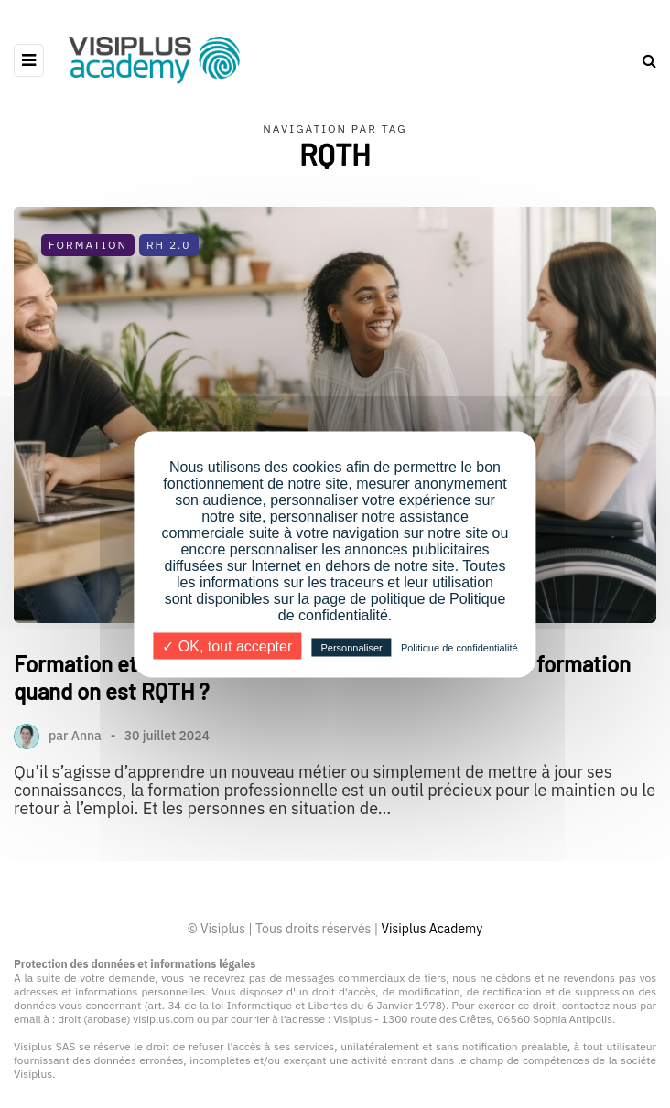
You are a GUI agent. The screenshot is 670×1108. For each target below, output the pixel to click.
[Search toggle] (642, 60)
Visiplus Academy (431, 928)
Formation (88, 245)
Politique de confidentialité (459, 646)
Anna (86, 735)
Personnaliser (351, 646)
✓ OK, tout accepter (227, 645)
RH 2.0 (168, 245)
